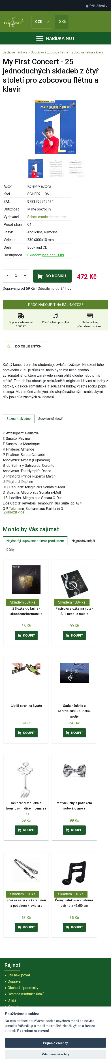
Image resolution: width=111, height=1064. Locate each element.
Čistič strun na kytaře (26, 706)
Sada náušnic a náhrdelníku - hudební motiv (74, 711)
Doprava (14, 981)
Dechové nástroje (15, 52)
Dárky (10, 550)
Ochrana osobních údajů (26, 994)
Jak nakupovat (19, 975)
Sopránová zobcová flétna (49, 52)
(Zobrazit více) (14, 512)
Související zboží (50, 419)
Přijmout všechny (55, 1043)
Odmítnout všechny (55, 1054)
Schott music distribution (46, 217)
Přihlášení (97, 6)
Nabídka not (55, 38)
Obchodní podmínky (23, 988)
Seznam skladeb (18, 419)
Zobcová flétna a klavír (87, 52)
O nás (12, 1000)
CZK (42, 22)
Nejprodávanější (83, 541)
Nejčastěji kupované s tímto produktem (35, 541)
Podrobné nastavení (33, 1031)
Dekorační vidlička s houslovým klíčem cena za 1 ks (26, 808)
